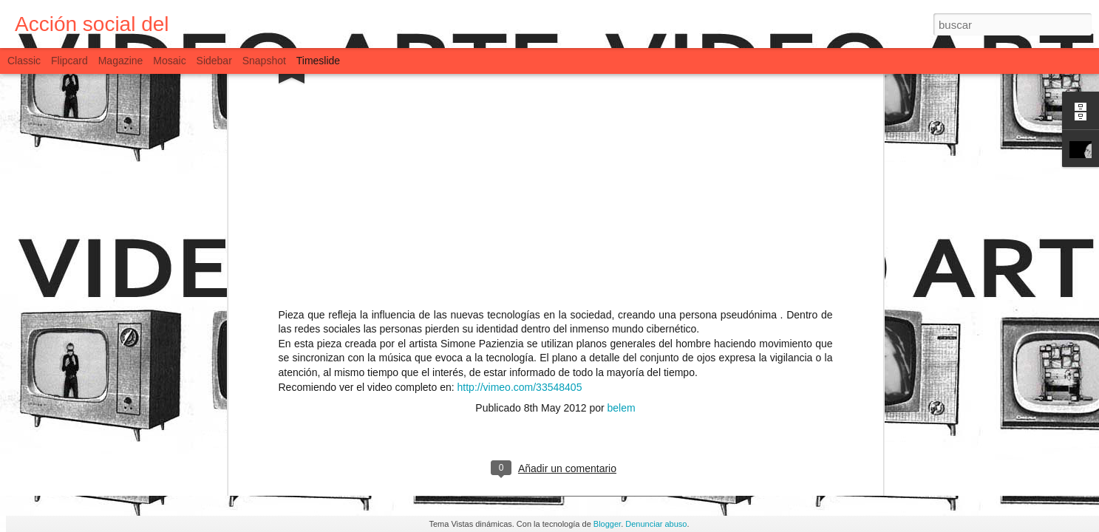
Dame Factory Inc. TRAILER (591, 405)
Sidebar (214, 60)
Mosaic (169, 60)
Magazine (120, 60)
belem (622, 89)
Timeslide (318, 60)
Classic (24, 60)
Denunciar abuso (656, 523)
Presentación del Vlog (376, 415)
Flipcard (69, 60)
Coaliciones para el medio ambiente (831, 453)
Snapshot (264, 60)
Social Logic (741, 403)
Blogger (607, 523)
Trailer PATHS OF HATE (770, 428)
